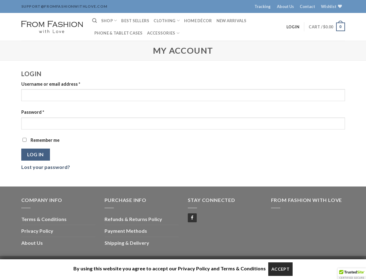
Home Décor (198, 20)
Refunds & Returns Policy (133, 219)
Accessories (163, 33)
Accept (280, 269)
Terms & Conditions (44, 219)
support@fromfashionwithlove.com (64, 6)
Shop (109, 20)
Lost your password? (45, 167)
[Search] (94, 21)
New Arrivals (231, 20)
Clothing (167, 20)
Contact (307, 6)
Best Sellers (135, 20)
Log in (35, 154)
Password (32, 112)
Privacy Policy (37, 231)
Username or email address (50, 84)
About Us (285, 6)
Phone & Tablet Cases (118, 33)
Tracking (262, 6)
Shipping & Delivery (127, 243)
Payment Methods (126, 231)
